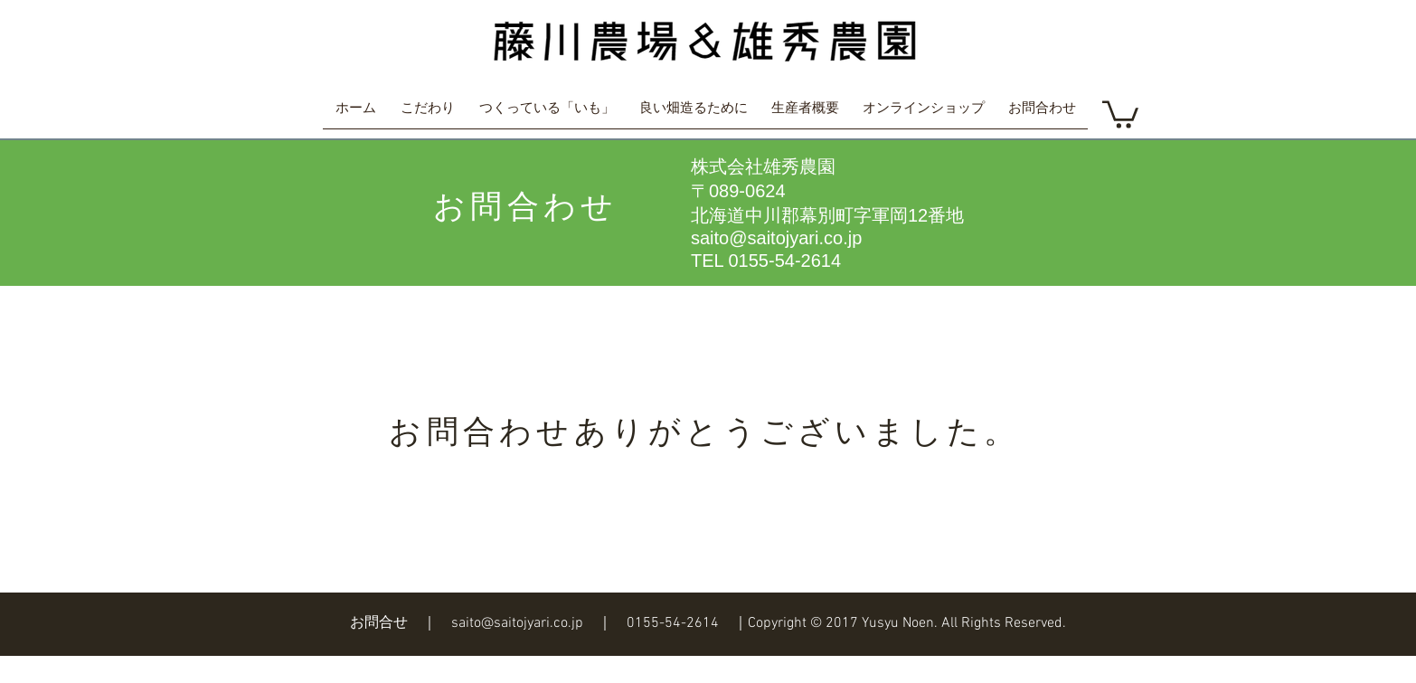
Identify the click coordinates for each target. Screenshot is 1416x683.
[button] (1120, 113)
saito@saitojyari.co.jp (776, 238)
